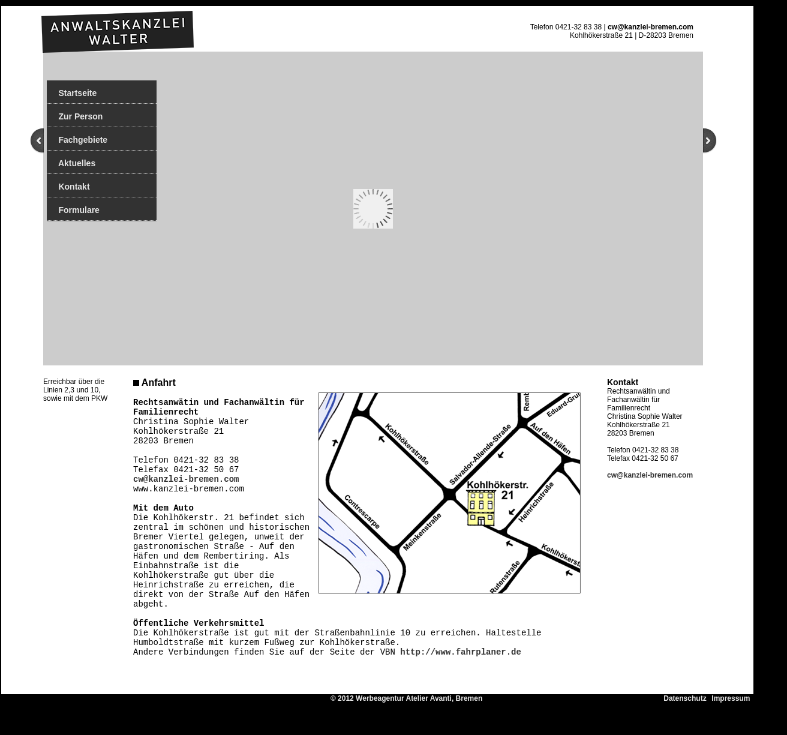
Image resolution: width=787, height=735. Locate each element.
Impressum (732, 698)
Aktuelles (71, 163)
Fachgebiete (77, 140)
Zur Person (75, 116)
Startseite (72, 93)
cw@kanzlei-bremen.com (650, 27)
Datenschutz (686, 698)
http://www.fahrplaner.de (460, 652)
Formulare (73, 210)
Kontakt (68, 186)
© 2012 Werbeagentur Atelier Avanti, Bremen (496, 698)
